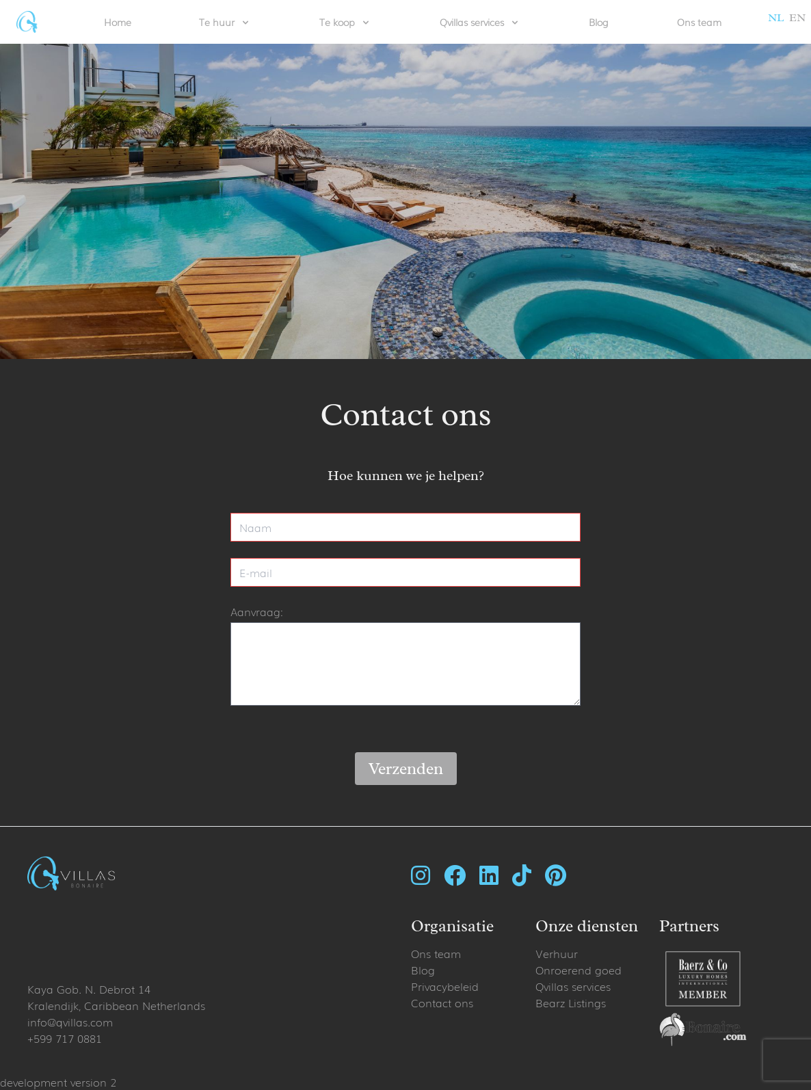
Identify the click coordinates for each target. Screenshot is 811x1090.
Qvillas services (573, 986)
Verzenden (406, 768)
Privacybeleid (445, 986)
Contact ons (442, 1002)
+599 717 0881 (64, 1038)
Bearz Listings (570, 1002)
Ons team (699, 22)
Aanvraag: (256, 611)
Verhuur (556, 953)
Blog (599, 22)
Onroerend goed (578, 969)
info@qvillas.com (70, 1021)
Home (117, 22)
